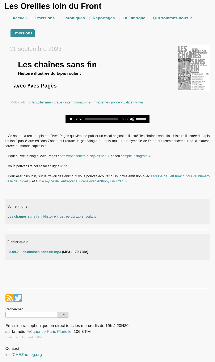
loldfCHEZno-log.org (23, 354)
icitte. (64, 166)
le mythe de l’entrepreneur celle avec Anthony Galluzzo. (82, 181)
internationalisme (77, 102)
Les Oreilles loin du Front (52, 5)
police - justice (121, 102)
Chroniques (74, 18)
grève (58, 102)
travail (139, 102)
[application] (107, 119)
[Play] (71, 119)
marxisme (100, 102)
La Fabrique (134, 18)
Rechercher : (15, 309)
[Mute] (132, 119)
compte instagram (134, 156)
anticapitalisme (40, 102)
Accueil (19, 18)
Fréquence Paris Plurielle (48, 331)
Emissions (44, 18)
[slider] (101, 119)
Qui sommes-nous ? (172, 18)
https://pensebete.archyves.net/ (83, 156)
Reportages (104, 18)
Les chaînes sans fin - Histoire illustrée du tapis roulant (52, 216)
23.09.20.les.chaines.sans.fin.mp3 (34, 252)
